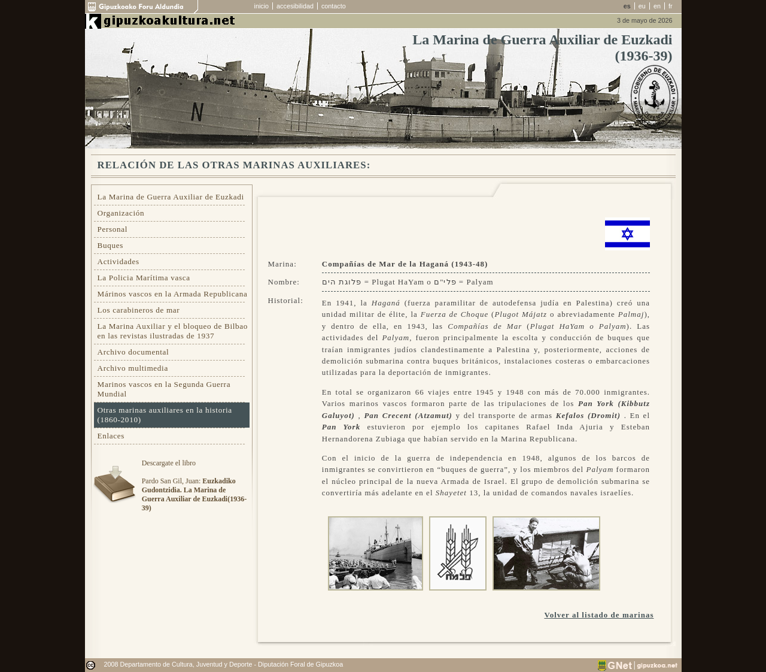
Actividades (118, 261)
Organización (121, 212)
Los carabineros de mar (139, 309)
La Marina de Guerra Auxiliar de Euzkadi (171, 196)
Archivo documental (133, 351)
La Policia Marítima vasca (144, 277)
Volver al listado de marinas (598, 614)
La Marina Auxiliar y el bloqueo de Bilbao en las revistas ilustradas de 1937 (173, 331)
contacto (333, 6)
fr (670, 6)
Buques (111, 245)
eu (642, 6)
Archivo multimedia (133, 368)
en (657, 6)
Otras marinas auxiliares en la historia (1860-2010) (165, 414)
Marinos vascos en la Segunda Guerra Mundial (164, 389)
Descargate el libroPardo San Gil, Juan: (194, 485)
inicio (261, 6)
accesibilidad (295, 6)
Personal (113, 229)
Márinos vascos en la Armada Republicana (173, 293)
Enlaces (111, 435)
